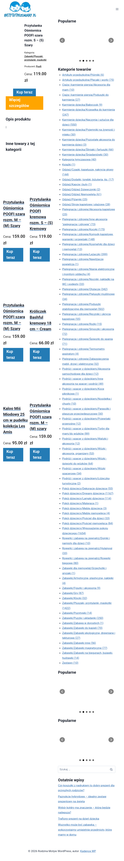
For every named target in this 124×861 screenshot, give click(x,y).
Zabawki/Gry (73, 593)
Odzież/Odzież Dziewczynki (81, 189)
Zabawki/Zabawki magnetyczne (84, 648)
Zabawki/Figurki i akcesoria (81, 588)
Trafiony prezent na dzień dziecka (78, 818)
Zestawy (70, 662)
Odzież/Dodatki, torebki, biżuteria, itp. (88, 179)
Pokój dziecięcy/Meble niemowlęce (86, 513)
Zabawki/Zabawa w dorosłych (83, 623)
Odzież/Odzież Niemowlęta (82, 194)
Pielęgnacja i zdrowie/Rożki (82, 324)
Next (111, 40)
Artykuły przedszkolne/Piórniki (83, 74)
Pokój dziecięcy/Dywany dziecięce (87, 493)
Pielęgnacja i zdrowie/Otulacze (85, 289)
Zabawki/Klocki (74, 598)
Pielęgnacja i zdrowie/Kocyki (83, 229)
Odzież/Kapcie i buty (77, 184)
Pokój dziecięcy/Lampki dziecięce (86, 498)
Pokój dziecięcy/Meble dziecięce (84, 508)
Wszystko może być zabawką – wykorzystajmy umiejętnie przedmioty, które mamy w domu (85, 829)
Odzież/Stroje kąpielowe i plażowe (86, 204)
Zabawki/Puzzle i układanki (82, 618)
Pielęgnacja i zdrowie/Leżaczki (85, 254)
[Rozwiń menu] (117, 9)
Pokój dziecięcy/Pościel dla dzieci (86, 518)
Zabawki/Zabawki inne (79, 643)
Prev (62, 40)
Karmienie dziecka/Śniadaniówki (85, 154)
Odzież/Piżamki (74, 199)
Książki (68, 164)
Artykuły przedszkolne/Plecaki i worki (88, 79)
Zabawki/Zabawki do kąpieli (82, 628)
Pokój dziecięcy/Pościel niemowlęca (87, 523)
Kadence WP (88, 851)
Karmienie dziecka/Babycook (82, 104)
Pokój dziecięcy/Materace (80, 503)
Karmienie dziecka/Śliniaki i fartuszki (88, 149)
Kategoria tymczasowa (79, 159)
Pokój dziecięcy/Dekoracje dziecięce (87, 488)
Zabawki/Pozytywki (77, 613)
